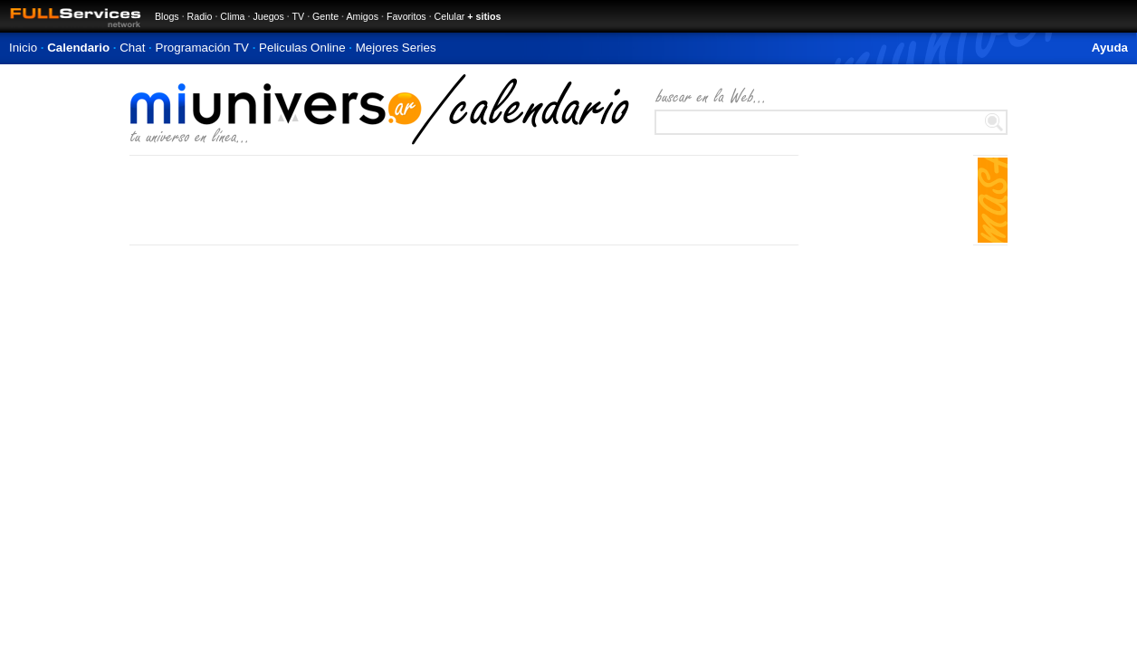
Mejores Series (396, 47)
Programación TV (202, 47)
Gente (325, 16)
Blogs (167, 16)
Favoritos (406, 16)
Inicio (23, 47)
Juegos (268, 16)
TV (298, 16)
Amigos (362, 16)
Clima (232, 16)
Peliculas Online (302, 47)
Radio (200, 16)
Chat (132, 47)
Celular (450, 16)
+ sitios (484, 16)
